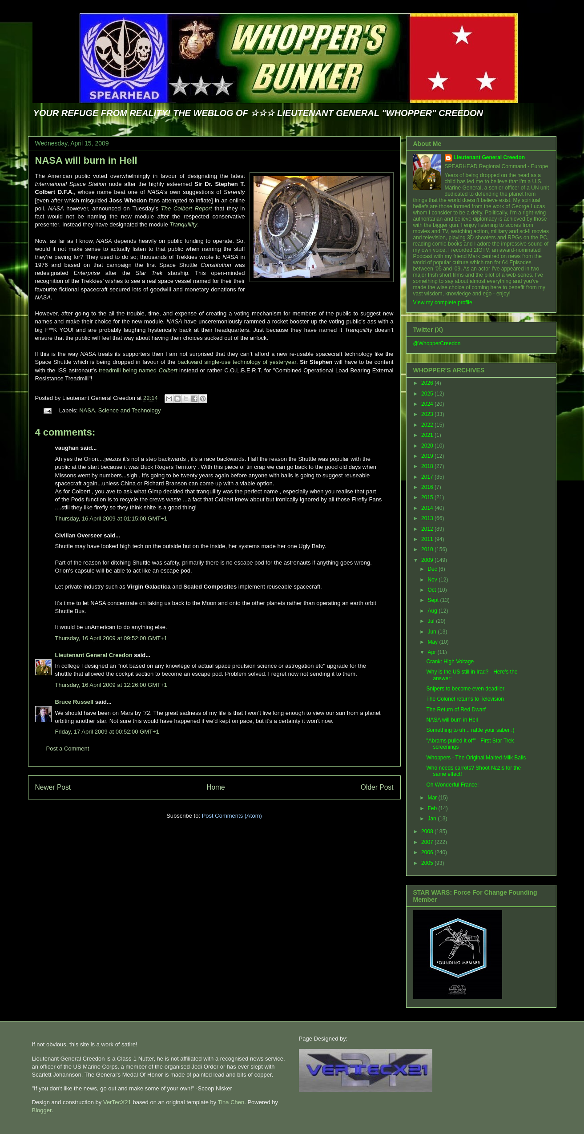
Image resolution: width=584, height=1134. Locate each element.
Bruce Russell (74, 701)
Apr (432, 652)
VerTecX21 (117, 1102)
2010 (428, 549)
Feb (432, 808)
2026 (428, 383)
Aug (433, 611)
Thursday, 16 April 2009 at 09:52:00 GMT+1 (111, 638)
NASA (87, 410)
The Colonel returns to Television (465, 699)
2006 (428, 852)
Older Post (377, 787)
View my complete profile (442, 302)
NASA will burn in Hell (86, 160)
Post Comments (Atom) (232, 815)
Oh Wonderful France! (452, 785)
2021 (428, 435)
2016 (428, 487)
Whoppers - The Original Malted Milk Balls (476, 758)
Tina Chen (231, 1102)
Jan (432, 818)
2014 (428, 508)
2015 (428, 497)
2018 (428, 466)
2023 (428, 414)
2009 (428, 560)
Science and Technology (129, 410)
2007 (428, 842)
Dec (433, 569)
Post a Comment (67, 748)
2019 (428, 456)
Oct (432, 590)
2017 (428, 477)
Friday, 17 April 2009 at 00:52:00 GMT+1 (107, 731)
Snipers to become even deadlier (465, 689)
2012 (428, 529)
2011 (428, 539)
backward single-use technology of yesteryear (236, 362)
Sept (433, 600)
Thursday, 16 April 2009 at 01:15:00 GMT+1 (111, 518)
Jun (432, 632)
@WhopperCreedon (437, 343)
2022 (428, 425)
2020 (428, 446)
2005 (428, 863)
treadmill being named (138, 370)
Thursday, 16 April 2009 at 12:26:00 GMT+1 (111, 685)
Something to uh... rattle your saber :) (470, 730)
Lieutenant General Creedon (94, 655)
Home (215, 787)
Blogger (42, 1110)
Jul (431, 621)
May (433, 642)
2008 (428, 831)
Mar (432, 798)
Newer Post (53, 787)
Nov (433, 580)
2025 (428, 394)
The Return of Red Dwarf (455, 709)
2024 (428, 404)
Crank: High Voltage (450, 661)
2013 (428, 518)
